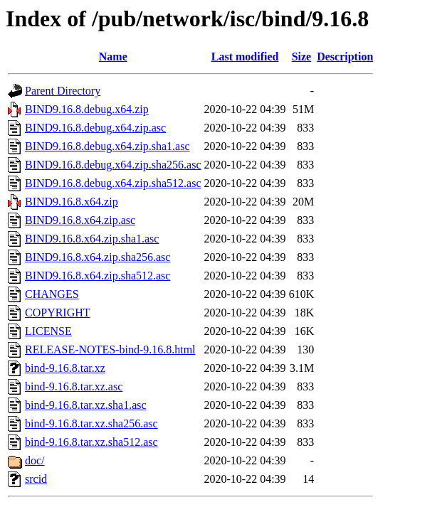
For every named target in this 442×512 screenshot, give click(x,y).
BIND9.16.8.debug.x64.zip (87, 109)
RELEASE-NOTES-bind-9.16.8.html (110, 349)
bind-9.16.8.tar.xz (65, 368)
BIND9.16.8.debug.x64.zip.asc (95, 128)
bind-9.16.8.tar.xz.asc (73, 386)
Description (345, 56)
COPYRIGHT (57, 312)
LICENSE (48, 331)
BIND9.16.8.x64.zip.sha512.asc (97, 276)
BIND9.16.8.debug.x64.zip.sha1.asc (107, 146)
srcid (36, 479)
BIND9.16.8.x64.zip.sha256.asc (97, 257)
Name (113, 56)
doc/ (35, 460)
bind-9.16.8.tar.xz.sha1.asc (86, 405)
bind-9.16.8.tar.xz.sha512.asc (91, 442)
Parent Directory (62, 91)
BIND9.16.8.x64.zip (71, 202)
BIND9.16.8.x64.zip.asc (80, 220)
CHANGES (52, 294)
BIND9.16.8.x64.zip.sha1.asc (92, 239)
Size (302, 56)
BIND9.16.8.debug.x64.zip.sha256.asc (113, 165)
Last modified (245, 56)
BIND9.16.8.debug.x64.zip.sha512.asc (113, 183)
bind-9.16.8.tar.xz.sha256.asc (91, 423)
